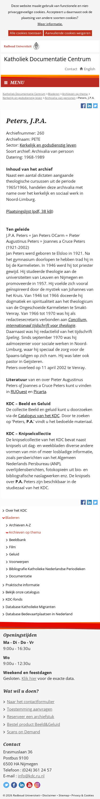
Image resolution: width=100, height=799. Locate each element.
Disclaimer (49, 795)
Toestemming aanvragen (29, 709)
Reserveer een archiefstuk (30, 716)
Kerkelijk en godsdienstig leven (48, 145)
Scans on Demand (23, 731)
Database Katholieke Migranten (30, 606)
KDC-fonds (14, 599)
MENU (17, 82)
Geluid (14, 554)
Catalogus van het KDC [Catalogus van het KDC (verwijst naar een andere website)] (38, 415)
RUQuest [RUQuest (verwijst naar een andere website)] (19, 391)
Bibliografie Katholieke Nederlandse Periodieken (47, 568)
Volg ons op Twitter (6, 785)
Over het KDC (16, 510)
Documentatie (20, 576)
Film (12, 547)
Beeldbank (17, 539)
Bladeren (12, 517)
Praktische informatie (22, 584)
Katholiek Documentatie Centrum (47, 59)
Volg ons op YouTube (29, 785)
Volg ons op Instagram (37, 785)
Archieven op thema (25, 532)
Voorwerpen (19, 561)
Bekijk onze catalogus (22, 592)
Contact (71, 68)
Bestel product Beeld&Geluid (33, 724)
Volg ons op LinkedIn (22, 785)
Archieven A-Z (20, 525)
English (89, 68)
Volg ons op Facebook (14, 785)
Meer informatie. (50, 24)
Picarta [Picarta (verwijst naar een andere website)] (40, 391)
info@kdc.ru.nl (31, 775)
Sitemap (64, 795)
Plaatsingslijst (29, 211)
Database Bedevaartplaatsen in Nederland (39, 614)
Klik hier (29, 678)
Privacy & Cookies (82, 795)
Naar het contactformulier (30, 701)
